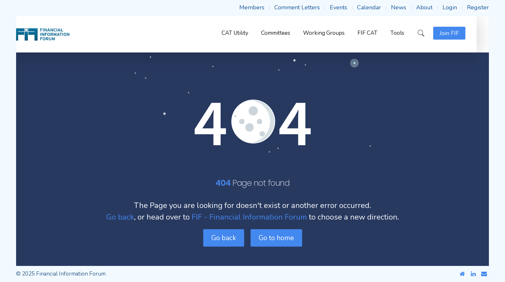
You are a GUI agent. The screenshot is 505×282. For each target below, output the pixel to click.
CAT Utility (247, 33)
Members (251, 7)
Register (478, 7)
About (424, 7)
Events (338, 7)
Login (450, 7)
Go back (120, 217)
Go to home (276, 237)
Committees (287, 33)
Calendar (369, 7)
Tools (409, 33)
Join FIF (461, 33)
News (398, 7)
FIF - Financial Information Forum (249, 217)
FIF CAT (380, 33)
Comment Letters (297, 7)
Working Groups (336, 33)
